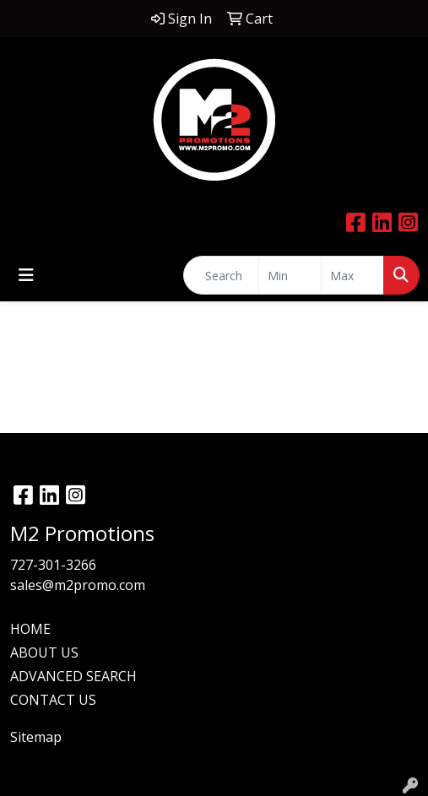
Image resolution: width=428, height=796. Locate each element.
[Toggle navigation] (26, 275)
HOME (30, 629)
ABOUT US (44, 652)
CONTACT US (53, 699)
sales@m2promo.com (77, 585)
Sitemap (36, 737)
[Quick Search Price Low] (290, 275)
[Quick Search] (221, 275)
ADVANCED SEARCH (73, 676)
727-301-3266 (53, 564)
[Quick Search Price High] (352, 275)
